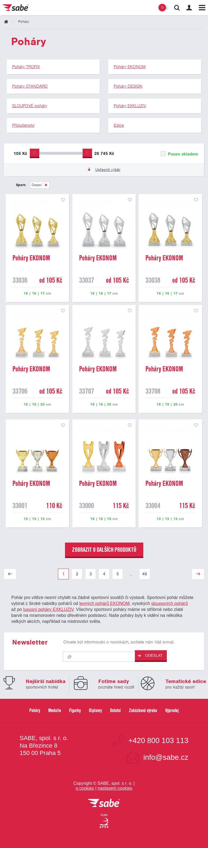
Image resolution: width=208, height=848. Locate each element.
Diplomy (95, 710)
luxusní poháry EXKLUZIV (48, 609)
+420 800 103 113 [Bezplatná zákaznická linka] (158, 740)
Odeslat (150, 655)
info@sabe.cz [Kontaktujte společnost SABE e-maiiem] (165, 757)
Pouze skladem (179, 154)
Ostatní (37, 185)
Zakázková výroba (143, 710)
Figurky (75, 710)
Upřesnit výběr (104, 169)
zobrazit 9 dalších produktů (104, 550)
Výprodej (172, 710)
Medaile (54, 710)
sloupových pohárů (169, 603)
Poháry (34, 710)
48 (144, 574)
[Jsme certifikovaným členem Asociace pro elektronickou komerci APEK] (104, 821)
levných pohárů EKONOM (104, 603)
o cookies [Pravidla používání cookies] (85, 788)
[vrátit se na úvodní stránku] (104, 803)
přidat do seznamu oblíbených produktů (63, 200)
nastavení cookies (115, 788)
